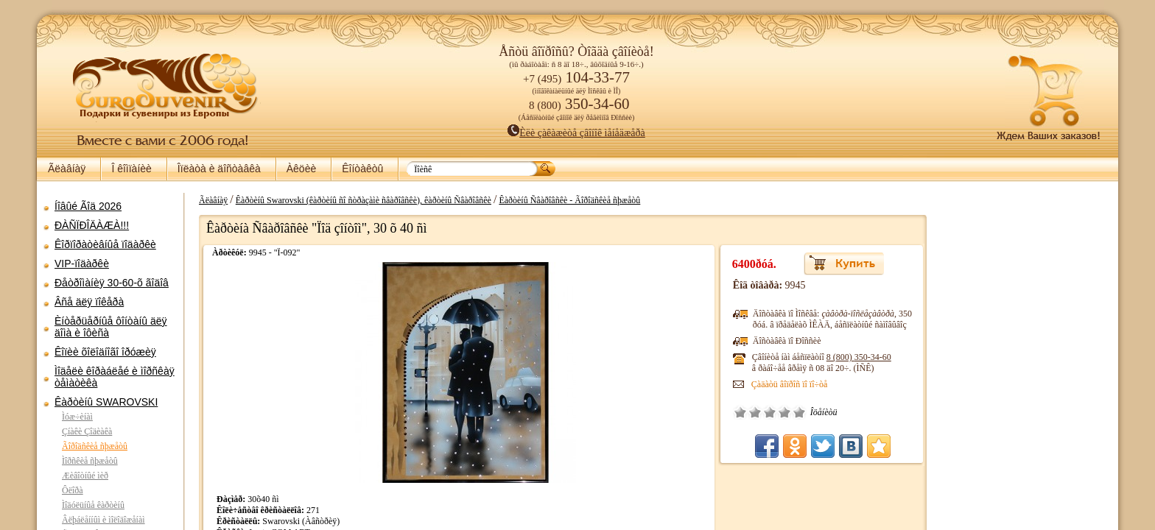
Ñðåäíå (784, 412)
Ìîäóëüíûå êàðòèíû (93, 505)
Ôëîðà (72, 490)
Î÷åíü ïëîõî (755, 412)
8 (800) (873, 357)
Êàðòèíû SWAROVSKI (106, 402)
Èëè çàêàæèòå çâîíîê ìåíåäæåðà (576, 132)
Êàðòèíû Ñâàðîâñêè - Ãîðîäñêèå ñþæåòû (562, 200)
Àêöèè (301, 168)
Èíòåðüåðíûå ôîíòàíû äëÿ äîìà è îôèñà (111, 327)
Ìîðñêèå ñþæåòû (90, 461)
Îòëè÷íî (814, 412)
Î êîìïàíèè (131, 168)
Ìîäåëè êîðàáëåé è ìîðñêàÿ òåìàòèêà (115, 377)
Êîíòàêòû (362, 168)
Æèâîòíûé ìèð (85, 475)
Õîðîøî (799, 412)
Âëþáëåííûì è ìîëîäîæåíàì (103, 520)
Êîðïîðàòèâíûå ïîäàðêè (105, 244)
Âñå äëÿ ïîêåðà (89, 302)
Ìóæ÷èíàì (77, 416)
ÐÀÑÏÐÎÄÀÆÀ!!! (92, 225)
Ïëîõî (769, 412)
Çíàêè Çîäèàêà (87, 431)
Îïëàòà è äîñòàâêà (219, 168)
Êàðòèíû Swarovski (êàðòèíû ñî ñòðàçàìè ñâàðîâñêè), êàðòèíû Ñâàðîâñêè (356, 200)
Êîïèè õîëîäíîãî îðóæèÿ (105, 352)
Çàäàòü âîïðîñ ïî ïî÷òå (804, 384)
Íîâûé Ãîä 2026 (88, 206)
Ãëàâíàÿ (66, 168)
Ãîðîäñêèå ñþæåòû (94, 446)
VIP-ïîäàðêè (82, 263)
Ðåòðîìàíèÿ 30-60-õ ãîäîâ (112, 283)
